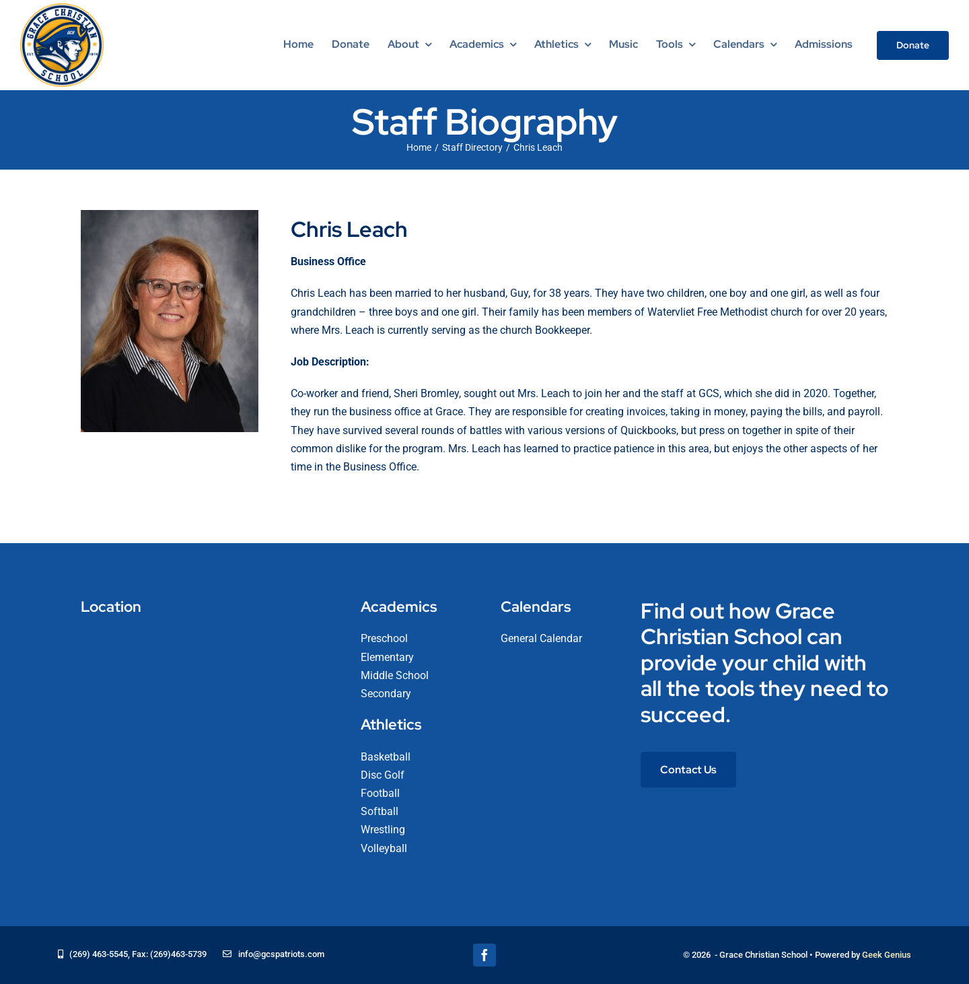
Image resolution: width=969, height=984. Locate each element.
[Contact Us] (688, 769)
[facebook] (484, 955)
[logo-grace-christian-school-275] (62, 8)
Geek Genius (886, 955)
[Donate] (913, 45)
